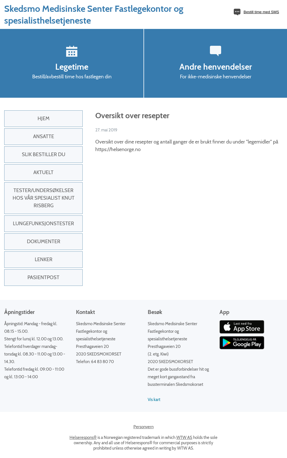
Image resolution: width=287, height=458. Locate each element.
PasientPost (43, 277)
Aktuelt (43, 172)
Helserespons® (83, 437)
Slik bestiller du (43, 154)
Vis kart (154, 399)
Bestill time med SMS (261, 12)
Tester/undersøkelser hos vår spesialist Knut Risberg (44, 198)
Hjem (44, 118)
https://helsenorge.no (118, 149)
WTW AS (184, 437)
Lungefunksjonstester (43, 223)
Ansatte (43, 136)
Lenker (43, 259)
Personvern (143, 426)
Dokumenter (43, 241)
